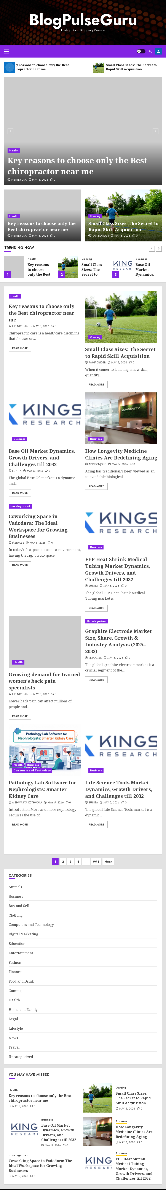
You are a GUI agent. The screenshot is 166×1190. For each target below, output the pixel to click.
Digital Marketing (23, 929)
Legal (13, 1014)
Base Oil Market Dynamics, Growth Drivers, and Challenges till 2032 (42, 457)
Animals (15, 882)
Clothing (16, 911)
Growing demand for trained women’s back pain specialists (44, 681)
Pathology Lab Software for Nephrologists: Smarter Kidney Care (42, 789)
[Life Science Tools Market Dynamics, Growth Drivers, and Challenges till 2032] (121, 750)
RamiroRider (100, 236)
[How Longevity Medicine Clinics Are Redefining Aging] (121, 418)
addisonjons (97, 464)
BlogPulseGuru (83, 19)
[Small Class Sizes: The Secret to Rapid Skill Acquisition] (68, 267)
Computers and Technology (32, 770)
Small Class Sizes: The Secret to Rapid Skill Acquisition (123, 226)
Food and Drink (21, 977)
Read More (20, 348)
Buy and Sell (19, 901)
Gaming (95, 216)
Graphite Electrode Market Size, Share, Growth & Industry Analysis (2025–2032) (118, 641)
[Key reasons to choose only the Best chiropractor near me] (83, 131)
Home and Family (23, 1005)
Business (141, 259)
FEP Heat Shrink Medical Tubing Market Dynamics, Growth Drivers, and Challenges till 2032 (117, 569)
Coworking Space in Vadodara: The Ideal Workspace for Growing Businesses (38, 526)
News (13, 1033)
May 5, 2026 (40, 180)
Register (158, 51)
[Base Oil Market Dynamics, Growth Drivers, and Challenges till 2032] (122, 267)
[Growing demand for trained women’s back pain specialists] (45, 642)
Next (108, 857)
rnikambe (95, 658)
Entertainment (21, 948)
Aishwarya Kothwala (27, 803)
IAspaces (18, 543)
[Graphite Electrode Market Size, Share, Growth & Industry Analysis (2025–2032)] (121, 621)
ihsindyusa (19, 180)
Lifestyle (16, 1024)
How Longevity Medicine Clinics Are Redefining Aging (121, 454)
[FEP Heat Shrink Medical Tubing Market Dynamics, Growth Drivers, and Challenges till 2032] (121, 527)
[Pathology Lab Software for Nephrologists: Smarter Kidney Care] (45, 750)
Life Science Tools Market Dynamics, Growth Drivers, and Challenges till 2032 (118, 789)
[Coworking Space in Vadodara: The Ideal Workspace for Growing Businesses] (45, 506)
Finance (15, 967)
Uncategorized (20, 506)
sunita (16, 471)
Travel (14, 1043)
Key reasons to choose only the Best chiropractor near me (77, 166)
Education (17, 939)
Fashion (15, 958)
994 (96, 857)
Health (13, 151)
